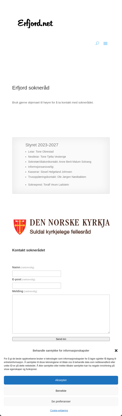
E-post (23, 279)
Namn (23, 267)
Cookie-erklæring (59, 410)
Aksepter (61, 380)
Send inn (61, 339)
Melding (24, 291)
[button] (116, 351)
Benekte (61, 390)
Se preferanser (61, 401)
